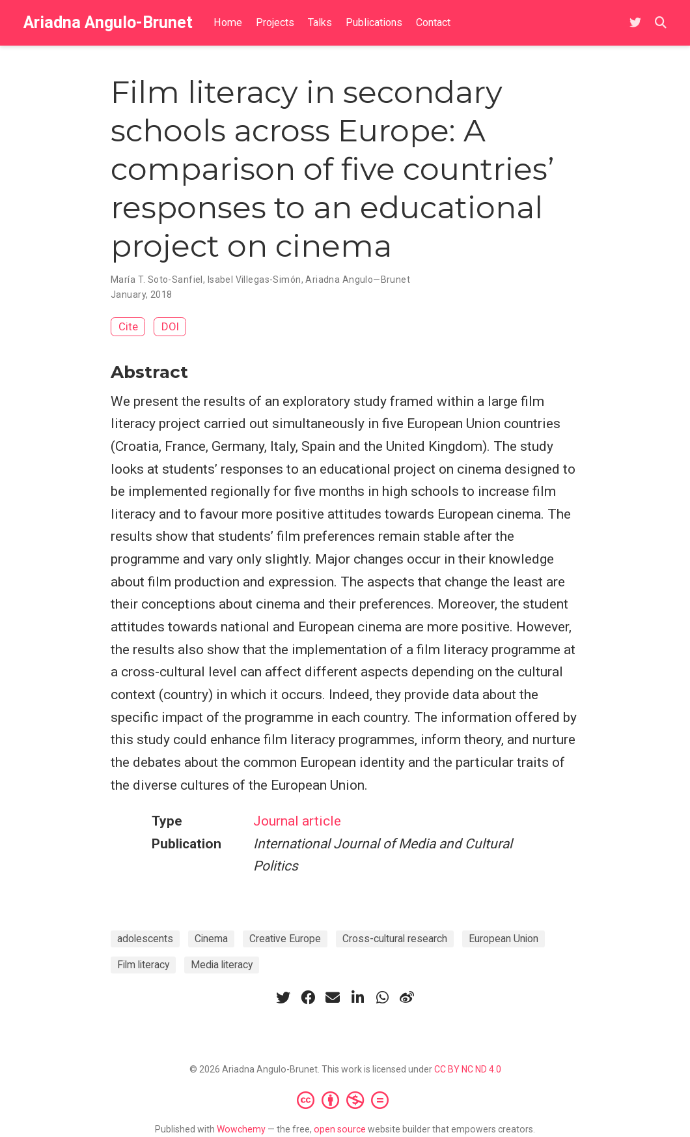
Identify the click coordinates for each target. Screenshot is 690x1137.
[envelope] (332, 997)
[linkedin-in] (357, 997)
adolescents (145, 938)
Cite (128, 326)
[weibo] (407, 997)
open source (340, 1129)
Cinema (211, 938)
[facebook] (308, 997)
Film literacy (143, 964)
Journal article (297, 821)
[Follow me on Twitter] (635, 23)
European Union (503, 938)
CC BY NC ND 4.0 (467, 1069)
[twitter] (283, 997)
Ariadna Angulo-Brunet (108, 22)
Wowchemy (241, 1129)
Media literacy (222, 964)
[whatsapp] (382, 997)
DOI (170, 326)
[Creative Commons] (345, 1099)
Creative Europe (285, 938)
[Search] (661, 23)
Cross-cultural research (394, 938)
